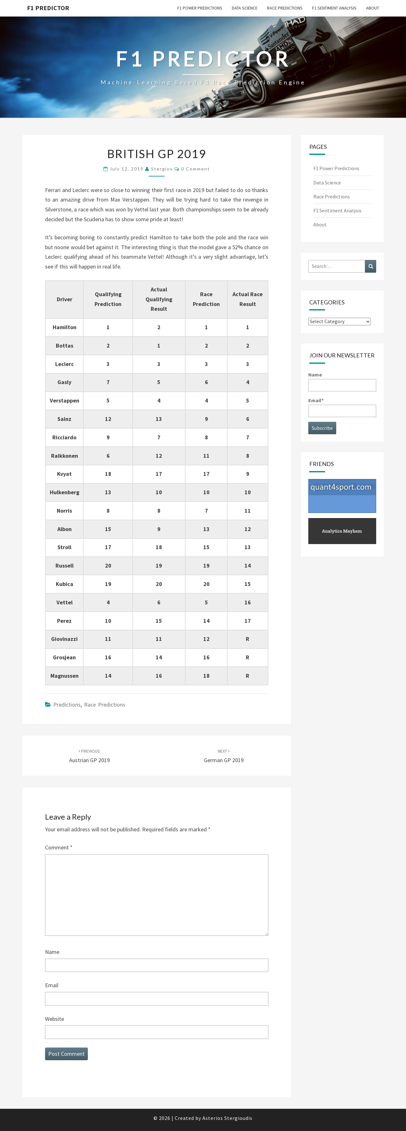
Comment (59, 847)
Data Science (245, 8)
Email (51, 985)
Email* (342, 407)
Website (54, 1018)
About (372, 8)
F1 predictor (48, 8)
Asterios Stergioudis (227, 1118)
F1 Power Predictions (199, 8)
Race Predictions (285, 8)
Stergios (162, 168)
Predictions (67, 704)
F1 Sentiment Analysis (334, 8)
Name (52, 951)
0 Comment (195, 168)
